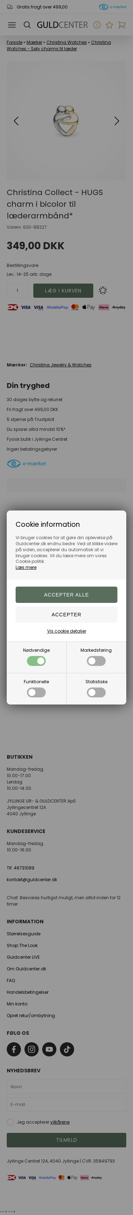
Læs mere (26, 567)
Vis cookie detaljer (66, 631)
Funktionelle (36, 688)
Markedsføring (96, 656)
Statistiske (96, 688)
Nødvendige (36, 656)
